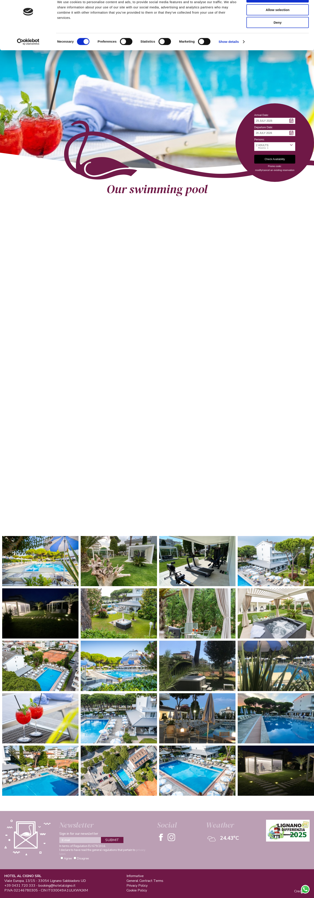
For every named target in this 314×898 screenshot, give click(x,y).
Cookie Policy (136, 890)
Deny (278, 36)
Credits (299, 891)
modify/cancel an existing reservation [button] (274, 170)
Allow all (277, 11)
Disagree (83, 858)
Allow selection (277, 24)
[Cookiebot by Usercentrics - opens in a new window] (28, 55)
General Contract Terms (144, 880)
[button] (274, 121)
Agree (68, 858)
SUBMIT (112, 840)
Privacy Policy (137, 885)
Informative (135, 876)
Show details (229, 55)
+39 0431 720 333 (19, 885)
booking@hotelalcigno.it (56, 885)
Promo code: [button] (275, 166)
